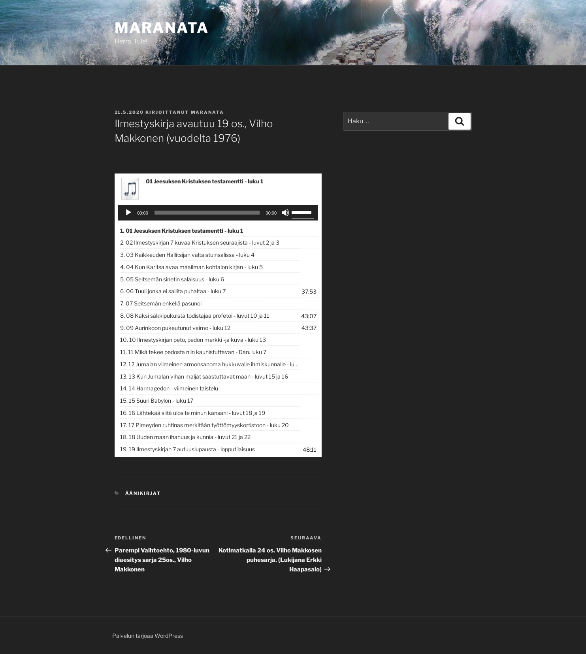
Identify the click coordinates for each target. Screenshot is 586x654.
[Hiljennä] (285, 213)
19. (187, 449)
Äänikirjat (143, 493)
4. (191, 267)
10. (193, 339)
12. (210, 364)
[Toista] (128, 213)
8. (194, 315)
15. (156, 400)
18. (185, 436)
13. (204, 376)
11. (193, 352)
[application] (218, 213)
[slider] (207, 213)
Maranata (162, 27)
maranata (207, 112)
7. (161, 303)
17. (204, 425)
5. (172, 279)
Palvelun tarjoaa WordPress (147, 635)
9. (175, 327)
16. (192, 412)
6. (173, 291)
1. (181, 230)
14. (169, 388)
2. (199, 242)
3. (187, 254)
